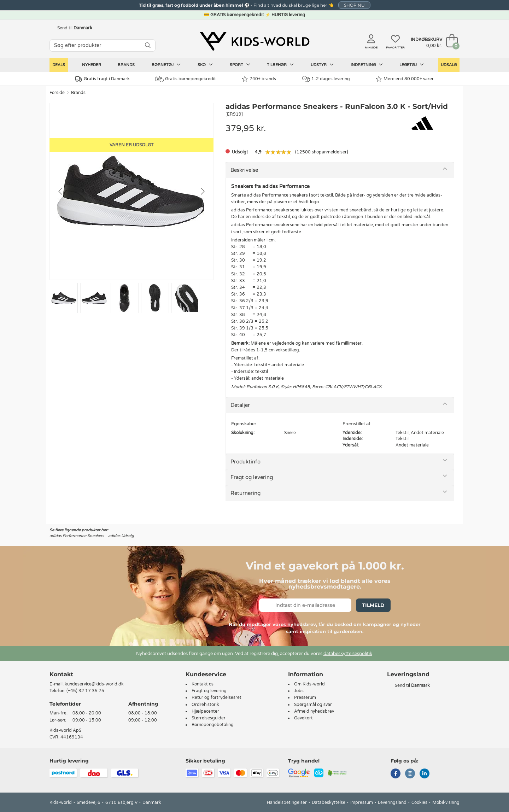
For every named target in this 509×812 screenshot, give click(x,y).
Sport (240, 64)
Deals (58, 65)
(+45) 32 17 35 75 (85, 690)
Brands (126, 65)
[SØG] (147, 45)
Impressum (361, 802)
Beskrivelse (244, 170)
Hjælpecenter (205, 711)
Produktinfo (245, 461)
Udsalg (449, 65)
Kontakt (61, 674)
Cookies (419, 802)
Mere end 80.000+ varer (405, 79)
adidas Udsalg (121, 535)
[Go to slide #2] (94, 298)
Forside (57, 92)
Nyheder (91, 65)
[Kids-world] (254, 41)
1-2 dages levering (326, 79)
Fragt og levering (251, 477)
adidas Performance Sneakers (76, 535)
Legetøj (411, 64)
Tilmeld (373, 605)
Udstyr (322, 64)
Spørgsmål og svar (313, 704)
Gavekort (303, 717)
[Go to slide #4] (155, 298)
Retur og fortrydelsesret (216, 697)
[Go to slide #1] (64, 298)
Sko (205, 64)
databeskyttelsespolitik (347, 653)
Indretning (367, 64)
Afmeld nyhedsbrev (314, 711)
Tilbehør (280, 64)
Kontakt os (202, 684)
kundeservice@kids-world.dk (94, 684)
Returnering (245, 493)
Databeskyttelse (328, 802)
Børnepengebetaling (213, 724)
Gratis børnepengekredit (186, 79)
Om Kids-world (309, 684)
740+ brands (259, 79)
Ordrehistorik (205, 704)
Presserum (305, 697)
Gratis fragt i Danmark (102, 79)
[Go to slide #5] (185, 298)
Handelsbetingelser (287, 802)
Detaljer (240, 405)
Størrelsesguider (209, 717)
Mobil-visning (446, 802)
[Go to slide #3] (125, 298)
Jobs (299, 690)
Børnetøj (166, 64)
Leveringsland (392, 802)
